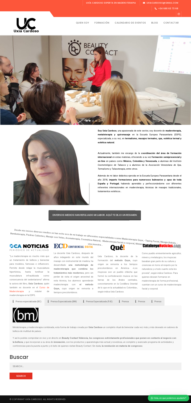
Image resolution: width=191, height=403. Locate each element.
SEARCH (21, 376)
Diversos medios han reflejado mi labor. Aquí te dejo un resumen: (98, 215)
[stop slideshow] (102, 121)
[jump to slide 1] (90, 121)
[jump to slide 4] (99, 121)
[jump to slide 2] (93, 121)
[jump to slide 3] (96, 121)
